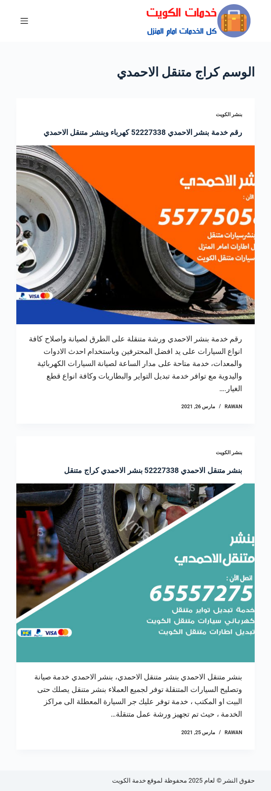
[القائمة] (24, 21)
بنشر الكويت (229, 114)
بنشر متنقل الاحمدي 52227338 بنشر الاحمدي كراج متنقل (153, 470)
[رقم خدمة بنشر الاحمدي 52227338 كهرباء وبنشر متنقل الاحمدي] (135, 234)
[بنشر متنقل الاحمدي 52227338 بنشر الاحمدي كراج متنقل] (135, 572)
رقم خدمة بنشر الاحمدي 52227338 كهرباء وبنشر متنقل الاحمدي (142, 132)
